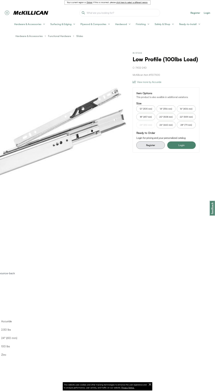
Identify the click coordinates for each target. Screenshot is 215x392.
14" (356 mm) (166, 108)
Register (150, 145)
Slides (79, 36)
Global (89, 2)
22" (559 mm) (186, 117)
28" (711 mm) (186, 125)
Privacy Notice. (127, 387)
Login (207, 12)
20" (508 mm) (166, 117)
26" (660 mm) (166, 125)
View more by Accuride (147, 81)
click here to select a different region (132, 2)
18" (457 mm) (146, 117)
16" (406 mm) (186, 108)
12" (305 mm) (146, 108)
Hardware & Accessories (29, 36)
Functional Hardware (59, 36)
